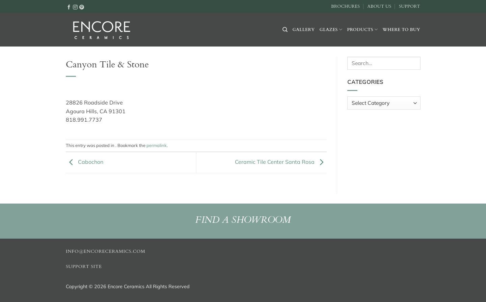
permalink (156, 145)
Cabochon (84, 161)
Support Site (84, 267)
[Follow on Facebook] (69, 6)
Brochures (345, 6)
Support (409, 6)
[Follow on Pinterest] (81, 6)
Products (362, 29)
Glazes (330, 29)
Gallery (304, 30)
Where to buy (401, 30)
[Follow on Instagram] (75, 6)
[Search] (285, 29)
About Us (379, 6)
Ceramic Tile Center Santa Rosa (281, 161)
